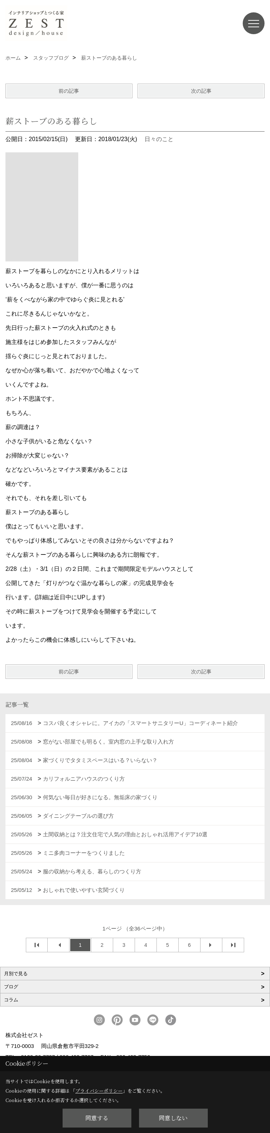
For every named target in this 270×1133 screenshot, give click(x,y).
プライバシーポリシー (99, 1090)
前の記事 (69, 91)
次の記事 (201, 91)
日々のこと (159, 139)
